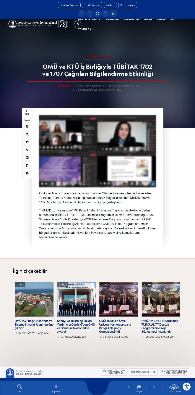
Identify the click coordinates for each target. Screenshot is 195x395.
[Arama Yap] (105, 13)
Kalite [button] (110, 5)
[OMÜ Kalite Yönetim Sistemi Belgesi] (174, 387)
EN (113, 13)
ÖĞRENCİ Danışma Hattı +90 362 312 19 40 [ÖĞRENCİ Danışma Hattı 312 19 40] (114, 372)
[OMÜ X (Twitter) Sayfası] (154, 387)
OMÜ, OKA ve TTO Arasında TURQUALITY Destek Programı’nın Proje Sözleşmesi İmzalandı (160, 326)
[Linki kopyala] (27, 165)
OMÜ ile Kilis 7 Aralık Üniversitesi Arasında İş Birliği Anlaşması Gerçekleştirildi (115, 326)
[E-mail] (56, 388)
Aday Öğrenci (69, 5)
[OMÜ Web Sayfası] (38, 24)
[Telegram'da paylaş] (27, 150)
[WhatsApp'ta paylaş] (27, 142)
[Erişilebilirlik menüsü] (186, 386)
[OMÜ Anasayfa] (81, 13)
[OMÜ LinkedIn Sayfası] (137, 387)
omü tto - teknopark (97, 57)
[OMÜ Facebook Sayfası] (162, 387)
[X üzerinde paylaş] (27, 134)
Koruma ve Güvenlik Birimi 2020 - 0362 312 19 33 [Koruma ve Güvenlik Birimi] (174, 372)
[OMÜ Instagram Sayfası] (146, 387)
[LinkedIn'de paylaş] (27, 157)
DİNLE (27, 112)
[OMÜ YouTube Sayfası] (129, 387)
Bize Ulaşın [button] (127, 5)
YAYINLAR (85, 29)
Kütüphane (92, 5)
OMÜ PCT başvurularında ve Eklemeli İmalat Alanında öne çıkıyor (34, 324)
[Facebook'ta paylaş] (27, 126)
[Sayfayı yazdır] (27, 173)
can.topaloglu (64, 85)
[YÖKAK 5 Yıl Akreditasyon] (78, 24)
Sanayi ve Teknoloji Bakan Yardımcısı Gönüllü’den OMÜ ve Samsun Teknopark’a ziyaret (76, 326)
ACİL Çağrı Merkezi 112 (143, 372)
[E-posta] (89, 13)
